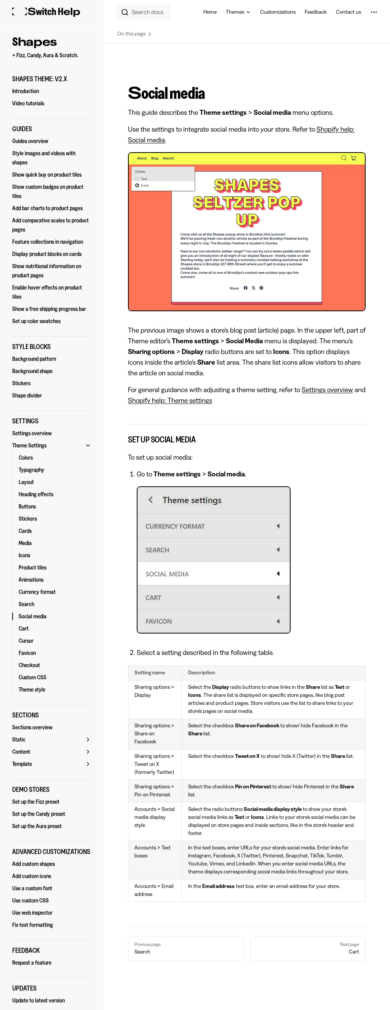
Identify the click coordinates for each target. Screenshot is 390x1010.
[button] (51, 79)
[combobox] (143, 12)
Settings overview (327, 389)
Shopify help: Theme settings (170, 400)
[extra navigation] (374, 12)
